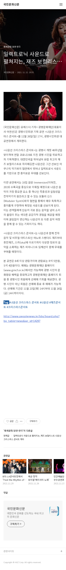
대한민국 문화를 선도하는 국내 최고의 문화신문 (25, 514)
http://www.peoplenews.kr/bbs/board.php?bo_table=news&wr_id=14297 (31, 318)
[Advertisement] (33, 370)
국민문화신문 (11, 4)
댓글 (6, 492)
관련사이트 (9, 551)
